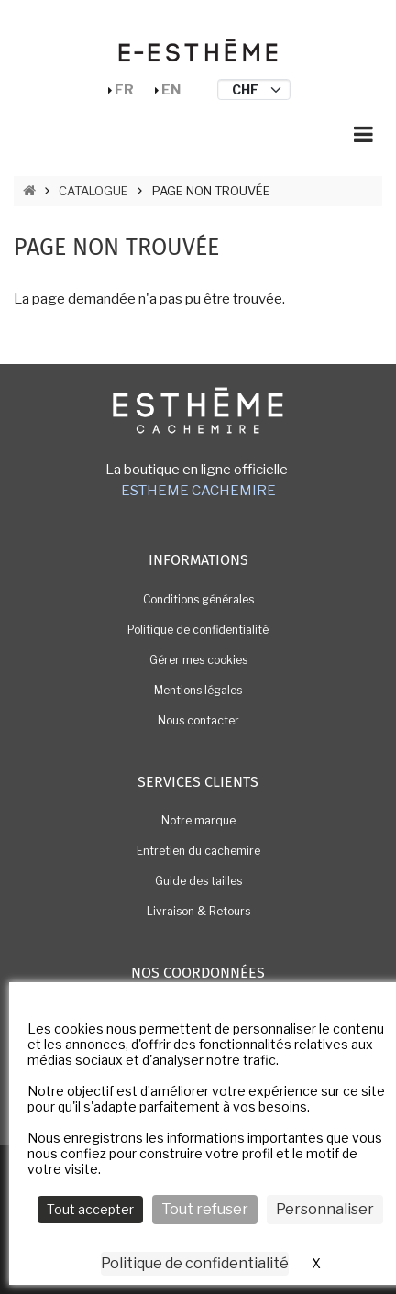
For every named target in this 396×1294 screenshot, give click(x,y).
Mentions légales (198, 690)
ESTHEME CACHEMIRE (198, 490)
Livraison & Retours (198, 911)
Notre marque (198, 820)
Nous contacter (198, 720)
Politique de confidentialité (198, 629)
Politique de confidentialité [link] (195, 1263)
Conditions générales (198, 599)
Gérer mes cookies (198, 660)
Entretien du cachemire (198, 850)
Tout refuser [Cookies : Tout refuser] (204, 1209)
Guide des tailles (198, 881)
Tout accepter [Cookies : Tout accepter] (90, 1209)
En (171, 90)
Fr (124, 90)
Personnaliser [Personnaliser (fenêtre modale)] (325, 1209)
